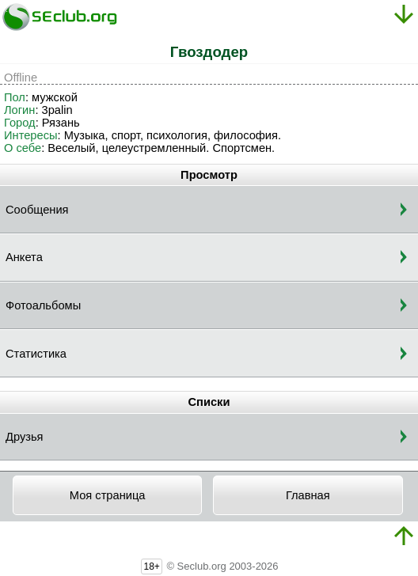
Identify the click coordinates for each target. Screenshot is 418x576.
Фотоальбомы (43, 305)
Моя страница (108, 495)
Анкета (24, 257)
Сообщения (37, 209)
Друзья (25, 436)
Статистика (36, 353)
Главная (308, 495)
